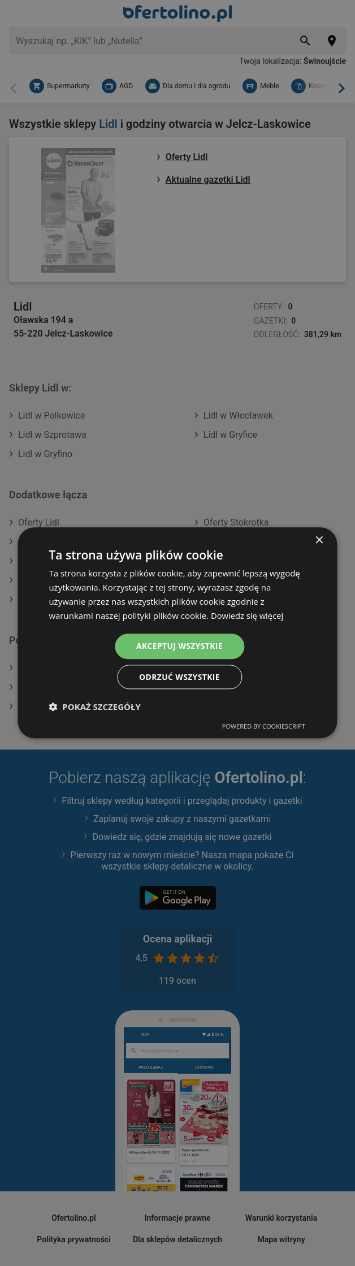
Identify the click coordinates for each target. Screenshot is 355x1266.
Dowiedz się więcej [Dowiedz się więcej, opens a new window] (247, 615)
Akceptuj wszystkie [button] (179, 645)
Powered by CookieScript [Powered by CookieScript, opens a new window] (263, 726)
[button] (94, 707)
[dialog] (177, 633)
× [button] (319, 540)
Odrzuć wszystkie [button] (179, 676)
